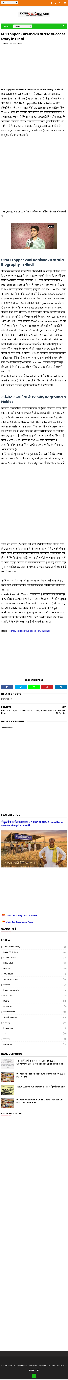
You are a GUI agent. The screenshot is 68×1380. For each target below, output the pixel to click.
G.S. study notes (10, 980)
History (6, 985)
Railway (6, 1023)
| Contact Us (44, 1366)
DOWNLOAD (8, 964)
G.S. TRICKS (8, 974)
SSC (5, 1034)
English (6, 969)
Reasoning (8, 1028)
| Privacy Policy (58, 1366)
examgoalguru (20, 1366)
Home (6, 26)
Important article (11, 991)
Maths (6, 1001)
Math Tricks (8, 996)
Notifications (9, 1012)
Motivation (17, 44)
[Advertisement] (34, 68)
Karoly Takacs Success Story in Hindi (29, 631)
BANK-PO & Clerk (10, 953)
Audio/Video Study (11, 947)
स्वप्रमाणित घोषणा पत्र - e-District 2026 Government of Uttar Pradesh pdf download (39, 1063)
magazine (8, 1045)
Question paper (10, 1018)
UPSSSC (6, 1039)
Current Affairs (10, 958)
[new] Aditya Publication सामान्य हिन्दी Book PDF (41, 1087)
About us (33, 1366)
